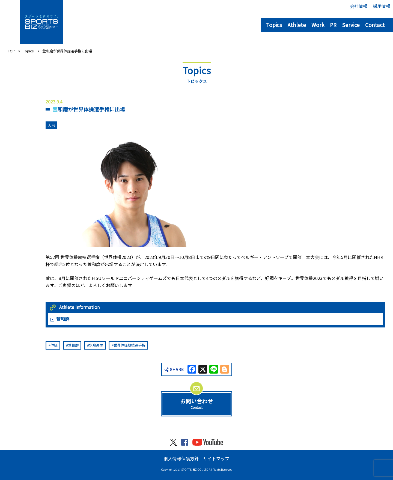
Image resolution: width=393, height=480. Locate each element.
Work (317, 24)
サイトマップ (216, 458)
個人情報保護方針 (181, 458)
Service (351, 24)
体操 (54, 345)
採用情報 (381, 6)
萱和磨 (62, 319)
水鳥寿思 (96, 345)
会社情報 (358, 6)
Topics (274, 24)
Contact (375, 24)
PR (333, 24)
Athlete (296, 24)
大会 (51, 125)
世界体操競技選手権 (129, 345)
